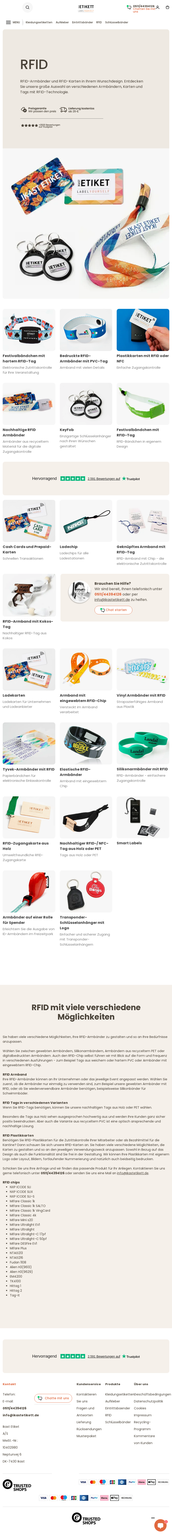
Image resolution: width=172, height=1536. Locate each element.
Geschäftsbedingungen (152, 1394)
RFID (99, 22)
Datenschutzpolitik (148, 1401)
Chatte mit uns (53, 1398)
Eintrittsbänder (82, 22)
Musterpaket (86, 1436)
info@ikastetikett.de (112, 599)
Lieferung (84, 1422)
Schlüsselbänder (116, 22)
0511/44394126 (14, 1408)
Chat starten (113, 610)
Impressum (143, 1415)
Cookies (140, 1408)
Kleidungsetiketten (39, 22)
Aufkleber (62, 22)
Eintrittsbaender (117, 1408)
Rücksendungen (89, 1429)
